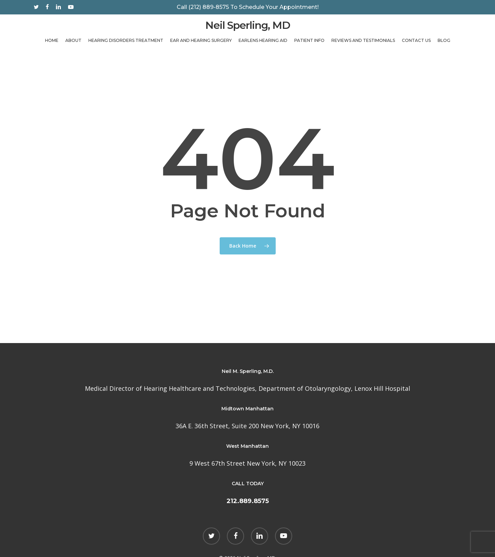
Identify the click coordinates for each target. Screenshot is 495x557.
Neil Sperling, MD (247, 29)
